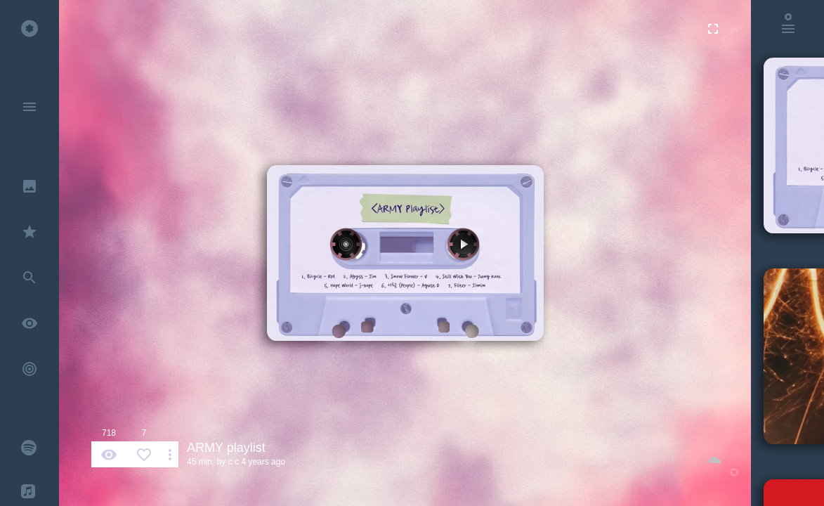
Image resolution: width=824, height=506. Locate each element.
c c (233, 462)
